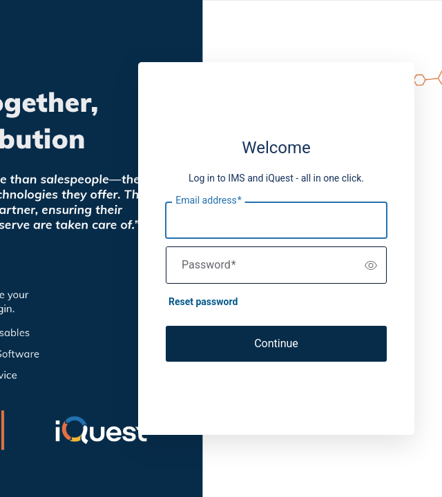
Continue (276, 343)
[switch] (371, 265)
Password (209, 265)
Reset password (203, 301)
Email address (208, 200)
